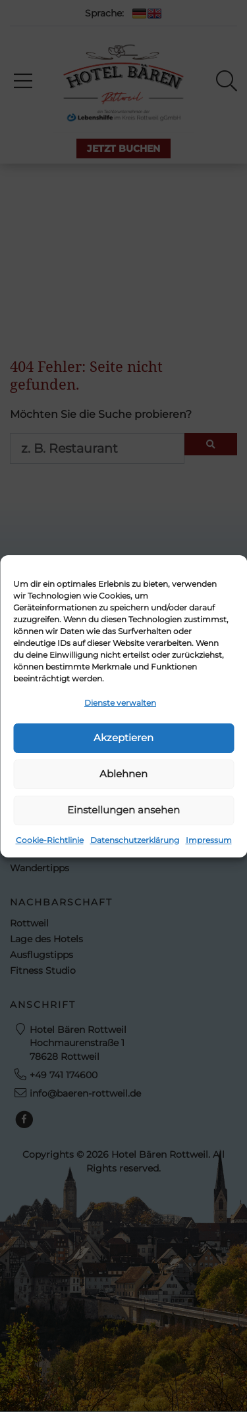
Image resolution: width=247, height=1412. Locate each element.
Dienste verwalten (120, 703)
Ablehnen (123, 773)
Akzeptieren (123, 737)
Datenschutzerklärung (134, 840)
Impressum (209, 840)
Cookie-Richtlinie (50, 840)
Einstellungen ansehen (123, 810)
